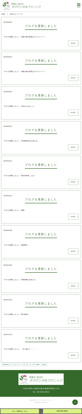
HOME (3, 14)
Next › (38, 364)
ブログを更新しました (41, 25)
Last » (44, 364)
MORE (73, 43)
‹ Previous (5, 364)
